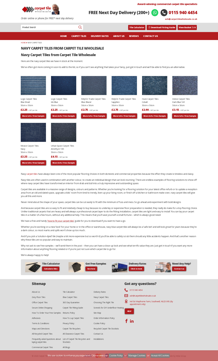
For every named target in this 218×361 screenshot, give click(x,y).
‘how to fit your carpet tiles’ (60, 220)
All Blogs (66, 347)
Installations (99, 339)
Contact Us (150, 36)
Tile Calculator (136, 27)
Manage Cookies (136, 355)
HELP (129, 311)
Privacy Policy (68, 323)
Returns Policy (69, 312)
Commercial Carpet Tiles (42, 347)
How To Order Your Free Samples (46, 312)
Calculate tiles (50, 268)
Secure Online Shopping (42, 307)
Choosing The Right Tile (104, 302)
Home (63, 36)
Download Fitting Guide (161, 27)
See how (91, 268)
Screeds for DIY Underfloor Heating (109, 307)
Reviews (134, 36)
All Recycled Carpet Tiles (42, 333)
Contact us (179, 268)
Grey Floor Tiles (38, 297)
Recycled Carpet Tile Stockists (106, 328)
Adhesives (36, 318)
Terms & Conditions (40, 323)
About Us (119, 36)
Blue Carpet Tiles (70, 297)
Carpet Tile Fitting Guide (73, 307)
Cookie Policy (99, 323)
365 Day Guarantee (71, 302)
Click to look (136, 268)
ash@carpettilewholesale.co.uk (181, 19)
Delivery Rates (100, 36)
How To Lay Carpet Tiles (73, 318)
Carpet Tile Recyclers (71, 328)
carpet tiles (31, 173)
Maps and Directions (41, 328)
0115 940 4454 (183, 12)
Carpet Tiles (78, 36)
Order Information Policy (104, 318)
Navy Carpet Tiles (101, 297)
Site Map (97, 312)
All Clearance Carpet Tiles (73, 333)
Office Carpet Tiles (40, 302)
